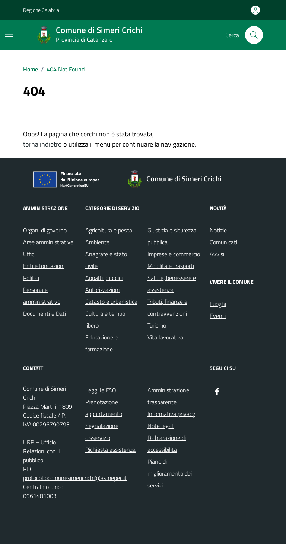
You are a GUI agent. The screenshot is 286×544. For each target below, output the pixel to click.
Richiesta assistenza (110, 449)
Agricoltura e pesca (108, 230)
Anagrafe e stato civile (106, 260)
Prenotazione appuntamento (103, 407)
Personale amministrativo (41, 295)
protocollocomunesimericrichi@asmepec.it (75, 477)
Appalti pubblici (104, 277)
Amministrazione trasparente (168, 396)
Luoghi (218, 303)
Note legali (160, 425)
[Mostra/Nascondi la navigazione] (8, 34)
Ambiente (97, 242)
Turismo (156, 325)
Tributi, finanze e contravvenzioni (167, 307)
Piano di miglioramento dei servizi (169, 473)
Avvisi (217, 254)
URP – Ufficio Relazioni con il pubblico (41, 451)
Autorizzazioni (102, 289)
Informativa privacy (171, 413)
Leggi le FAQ (100, 390)
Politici (31, 277)
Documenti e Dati (44, 313)
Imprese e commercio (173, 254)
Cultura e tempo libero (105, 319)
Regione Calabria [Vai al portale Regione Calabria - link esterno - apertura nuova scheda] (41, 10)
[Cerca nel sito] (254, 35)
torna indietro (42, 144)
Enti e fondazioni (43, 265)
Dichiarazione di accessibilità (166, 443)
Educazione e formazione (101, 343)
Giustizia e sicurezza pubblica (171, 236)
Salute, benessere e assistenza (171, 283)
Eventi (218, 315)
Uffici (29, 254)
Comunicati (223, 242)
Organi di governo (45, 230)
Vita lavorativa (165, 337)
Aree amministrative (48, 242)
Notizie (218, 230)
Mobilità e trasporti (170, 265)
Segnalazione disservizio (101, 431)
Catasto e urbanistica (111, 301)
